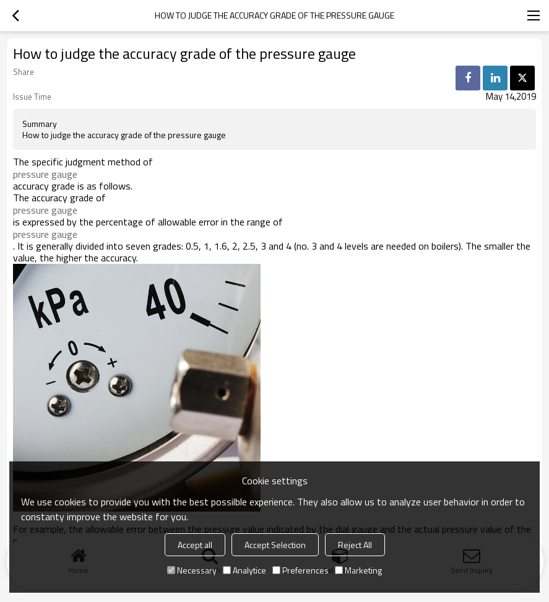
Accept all (195, 544)
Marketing (358, 570)
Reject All (355, 544)
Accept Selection (275, 544)
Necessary (192, 570)
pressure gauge (45, 174)
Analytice (244, 570)
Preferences (300, 570)
